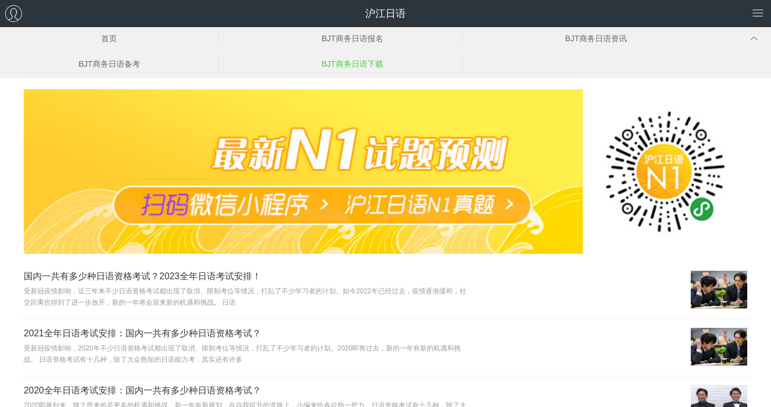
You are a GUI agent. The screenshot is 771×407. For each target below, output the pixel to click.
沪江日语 (385, 13)
